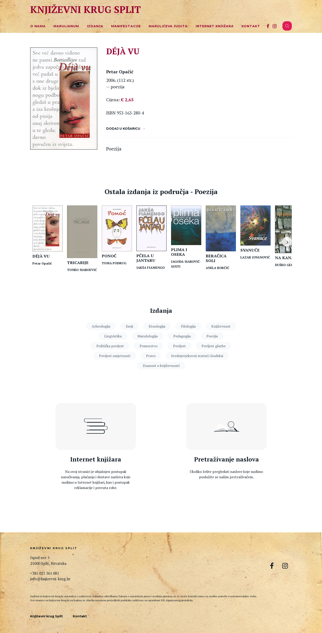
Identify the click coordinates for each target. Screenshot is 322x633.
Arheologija (101, 326)
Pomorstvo (148, 345)
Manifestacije (126, 26)
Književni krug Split (85, 9)
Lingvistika (113, 336)
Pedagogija (182, 336)
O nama (38, 26)
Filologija (188, 326)
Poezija (212, 336)
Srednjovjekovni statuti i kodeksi (197, 355)
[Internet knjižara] (95, 426)
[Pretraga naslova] (226, 426)
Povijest (179, 345)
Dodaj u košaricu (123, 129)
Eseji (129, 326)
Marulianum (66, 26)
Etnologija (157, 326)
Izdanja (95, 26)
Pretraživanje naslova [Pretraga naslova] (226, 459)
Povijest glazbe (213, 345)
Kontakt (251, 26)
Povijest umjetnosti (114, 355)
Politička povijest (110, 345)
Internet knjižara (215, 26)
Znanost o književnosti (161, 365)
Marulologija (147, 336)
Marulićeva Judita (168, 26)
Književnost (221, 326)
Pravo (150, 355)
